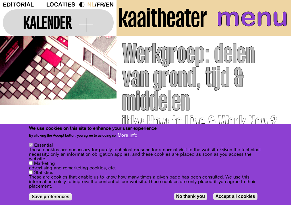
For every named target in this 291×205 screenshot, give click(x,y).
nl (91, 4)
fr (100, 4)
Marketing (44, 164)
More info (127, 136)
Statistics (43, 173)
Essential (43, 146)
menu (252, 17)
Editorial (18, 4)
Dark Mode (83, 4)
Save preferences (50, 197)
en (110, 4)
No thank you (190, 196)
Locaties (60, 4)
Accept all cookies (235, 196)
